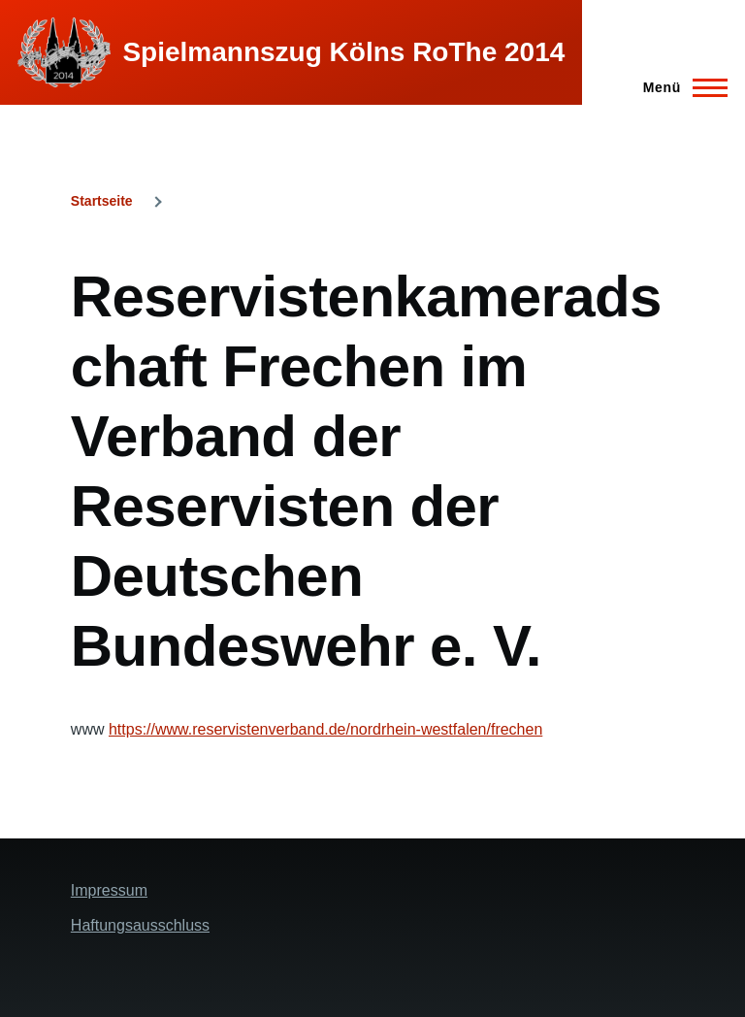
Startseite (102, 201)
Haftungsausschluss (140, 925)
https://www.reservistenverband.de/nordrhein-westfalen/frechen (325, 729)
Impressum (109, 890)
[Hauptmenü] (679, 87)
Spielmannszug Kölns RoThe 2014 (343, 52)
